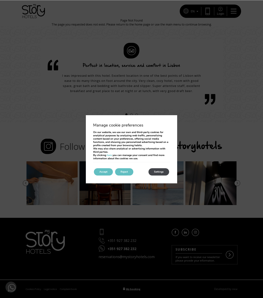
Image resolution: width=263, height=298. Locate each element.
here (109, 155)
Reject (124, 172)
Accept (103, 172)
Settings (159, 172)
